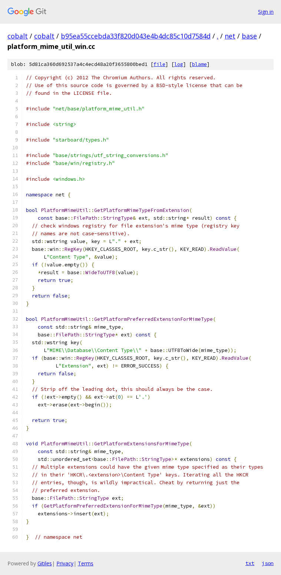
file (159, 64)
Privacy (64, 563)
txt (249, 563)
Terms (85, 563)
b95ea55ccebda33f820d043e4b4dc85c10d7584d (136, 35)
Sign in (266, 11)
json (268, 563)
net (230, 35)
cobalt (17, 35)
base (249, 35)
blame (199, 64)
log (178, 64)
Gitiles (44, 563)
